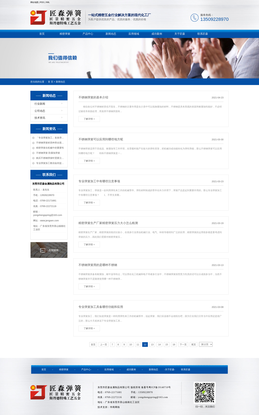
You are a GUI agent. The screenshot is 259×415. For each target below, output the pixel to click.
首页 (42, 33)
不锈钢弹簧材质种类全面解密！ (51, 142)
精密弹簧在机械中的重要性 (50, 147)
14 (159, 344)
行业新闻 (40, 103)
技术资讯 (40, 117)
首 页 (50, 81)
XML (48, 2)
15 (166, 344)
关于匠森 (179, 33)
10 (130, 344)
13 (152, 344)
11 (138, 344)
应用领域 (134, 33)
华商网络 (115, 407)
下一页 (183, 344)
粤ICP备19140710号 (160, 387)
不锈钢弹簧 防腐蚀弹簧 (48, 153)
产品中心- (86, 369)
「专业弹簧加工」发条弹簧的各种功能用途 (51, 137)
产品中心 (88, 33)
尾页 (193, 344)
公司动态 (40, 110)
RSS (42, 2)
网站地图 (34, 2)
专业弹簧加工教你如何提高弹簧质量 (51, 163)
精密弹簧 (65, 33)
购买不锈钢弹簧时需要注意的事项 (51, 158)
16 (174, 344)
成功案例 (156, 33)
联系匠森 (202, 33)
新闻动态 (111, 33)
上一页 (103, 344)
